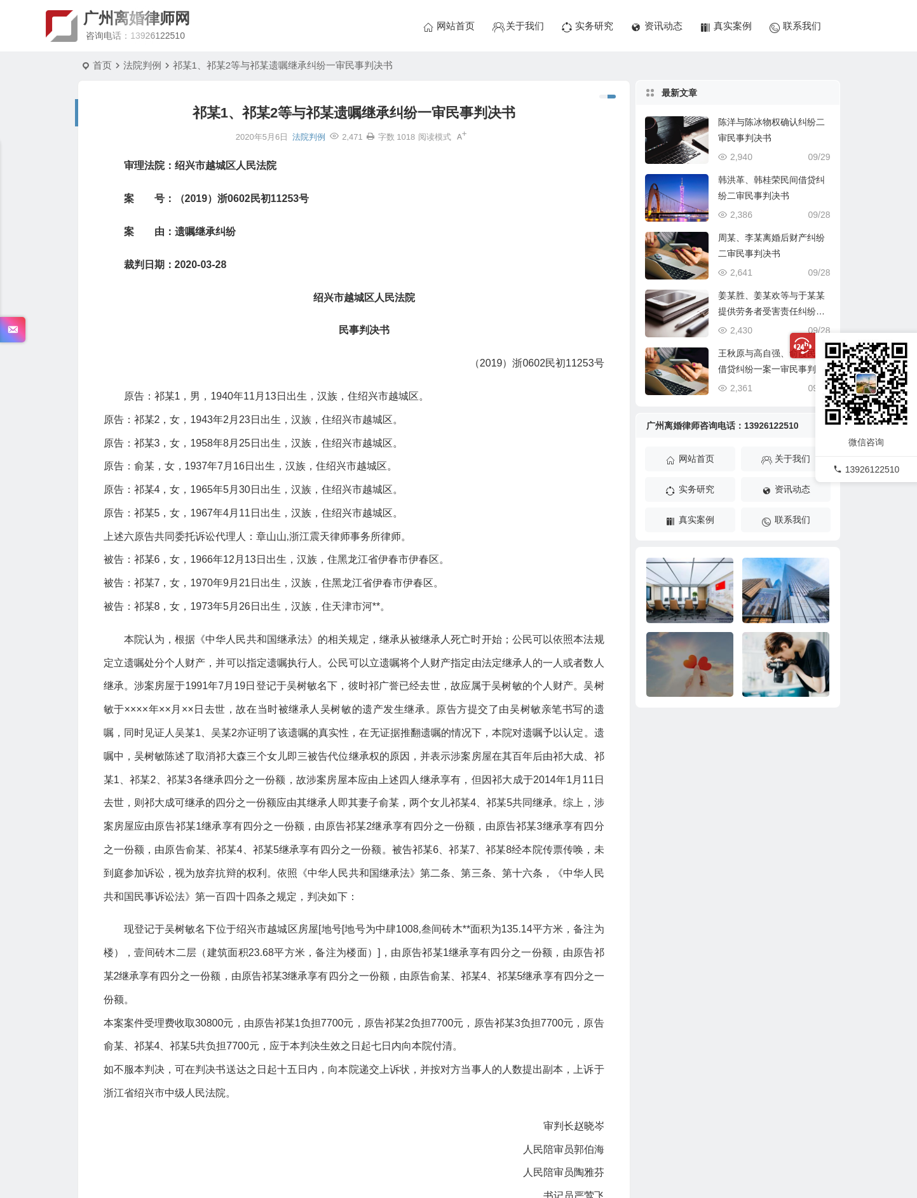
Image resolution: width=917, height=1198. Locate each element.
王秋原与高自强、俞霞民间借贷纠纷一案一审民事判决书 (771, 369)
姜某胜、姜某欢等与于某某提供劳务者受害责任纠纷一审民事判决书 (771, 311)
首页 (102, 65)
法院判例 (142, 65)
